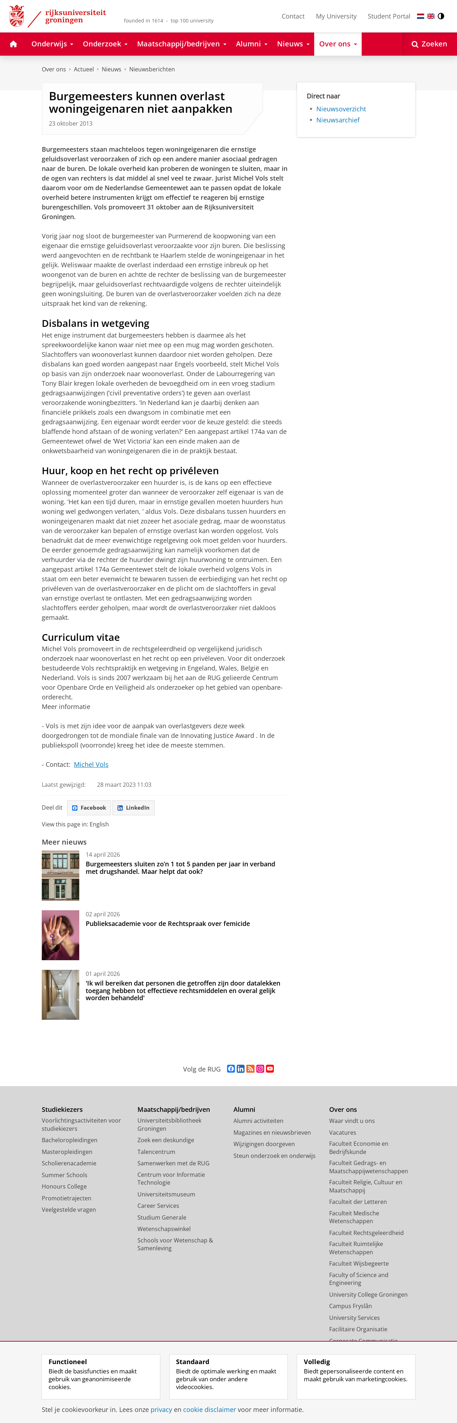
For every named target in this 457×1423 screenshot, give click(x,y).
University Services (354, 1318)
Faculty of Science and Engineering (358, 1280)
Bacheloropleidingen (69, 1141)
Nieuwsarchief (338, 120)
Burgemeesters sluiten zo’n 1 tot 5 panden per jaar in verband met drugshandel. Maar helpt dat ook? (180, 868)
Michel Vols (91, 764)
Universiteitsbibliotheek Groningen (169, 1125)
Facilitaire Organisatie (358, 1330)
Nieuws (111, 69)
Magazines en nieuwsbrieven (272, 1133)
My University (336, 16)
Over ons (54, 69)
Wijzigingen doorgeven (264, 1145)
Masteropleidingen (67, 1152)
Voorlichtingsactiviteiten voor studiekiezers (81, 1125)
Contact (293, 16)
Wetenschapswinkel (164, 1230)
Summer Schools (64, 1176)
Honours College (64, 1187)
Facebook (90, 808)
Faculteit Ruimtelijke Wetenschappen (356, 1249)
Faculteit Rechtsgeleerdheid (366, 1233)
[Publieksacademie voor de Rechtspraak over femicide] (60, 936)
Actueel (84, 69)
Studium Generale (161, 1218)
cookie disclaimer (209, 1409)
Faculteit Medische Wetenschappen (354, 1218)
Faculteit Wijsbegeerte (359, 1264)
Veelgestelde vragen (69, 1210)
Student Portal (389, 16)
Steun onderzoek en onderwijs (274, 1156)
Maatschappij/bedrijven (173, 1110)
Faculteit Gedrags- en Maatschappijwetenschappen (368, 1168)
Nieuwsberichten (152, 69)
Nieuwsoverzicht (341, 109)
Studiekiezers (62, 1110)
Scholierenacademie (69, 1164)
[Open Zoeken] (429, 44)
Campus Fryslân (350, 1307)
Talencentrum (156, 1152)
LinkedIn (137, 808)
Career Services (158, 1206)
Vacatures (342, 1133)
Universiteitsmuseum (166, 1195)
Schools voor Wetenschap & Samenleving (175, 1245)
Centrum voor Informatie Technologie (171, 1179)
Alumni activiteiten (258, 1121)
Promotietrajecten (66, 1199)
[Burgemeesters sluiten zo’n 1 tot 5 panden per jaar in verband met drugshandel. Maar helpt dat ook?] (60, 876)
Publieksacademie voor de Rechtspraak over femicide (168, 924)
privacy (161, 1409)
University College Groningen (368, 1295)
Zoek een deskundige (165, 1141)
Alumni (244, 1110)
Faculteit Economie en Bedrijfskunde (358, 1148)
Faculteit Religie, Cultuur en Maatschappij (365, 1187)
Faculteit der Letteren (358, 1202)
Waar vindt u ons (352, 1121)
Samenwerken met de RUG (173, 1164)
